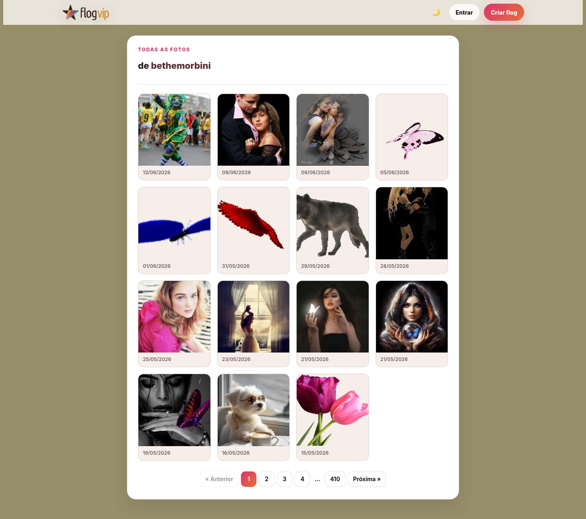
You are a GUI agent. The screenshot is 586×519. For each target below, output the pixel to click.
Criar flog (504, 12)
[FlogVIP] (85, 12)
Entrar (464, 12)
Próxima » (367, 478)
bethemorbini (181, 65)
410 (335, 478)
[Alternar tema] (436, 12)
